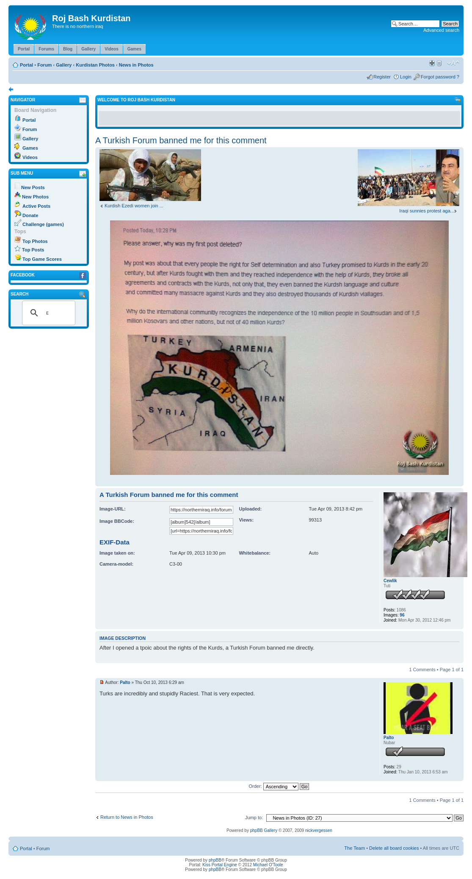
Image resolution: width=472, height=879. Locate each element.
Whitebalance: (255, 552)
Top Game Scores (42, 259)
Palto (125, 682)
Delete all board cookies (394, 848)
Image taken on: (117, 552)
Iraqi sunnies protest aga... (426, 210)
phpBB (215, 860)
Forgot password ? (440, 76)
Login (405, 76)
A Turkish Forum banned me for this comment (181, 140)
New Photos (35, 196)
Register (382, 76)
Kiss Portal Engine (219, 864)
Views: (246, 519)
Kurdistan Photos (95, 64)
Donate (30, 215)
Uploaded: (250, 508)
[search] (47, 313)
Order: (279, 786)
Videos (30, 157)
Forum (44, 64)
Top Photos (35, 241)
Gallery (64, 64)
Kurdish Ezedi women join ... (134, 205)
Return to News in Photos (126, 817)
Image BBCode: (116, 521)
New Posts (33, 187)
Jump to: (254, 817)
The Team (354, 848)
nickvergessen (318, 830)
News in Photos (136, 64)
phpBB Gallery (263, 830)
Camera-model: (116, 563)
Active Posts (36, 206)
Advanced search (441, 30)
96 (402, 615)
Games (30, 148)
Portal (26, 64)
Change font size (453, 63)
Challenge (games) (43, 224)
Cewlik (390, 580)
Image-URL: (112, 508)
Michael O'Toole (268, 864)
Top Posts (33, 249)
